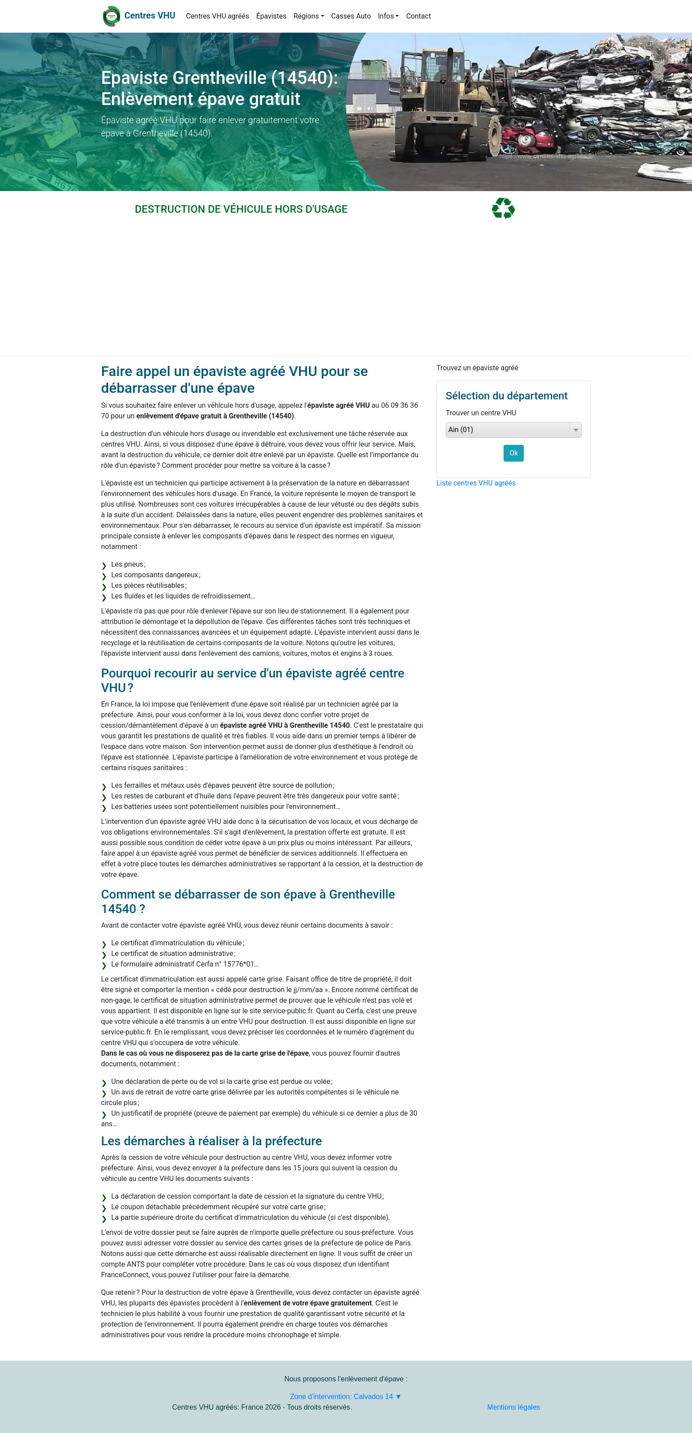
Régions (306, 16)
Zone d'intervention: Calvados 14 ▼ (346, 1396)
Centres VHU (149, 15)
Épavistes (271, 16)
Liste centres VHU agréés (476, 483)
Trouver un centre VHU (481, 413)
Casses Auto (351, 16)
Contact (418, 16)
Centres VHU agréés (217, 16)
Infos (386, 16)
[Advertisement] (346, 289)
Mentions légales (513, 1407)
